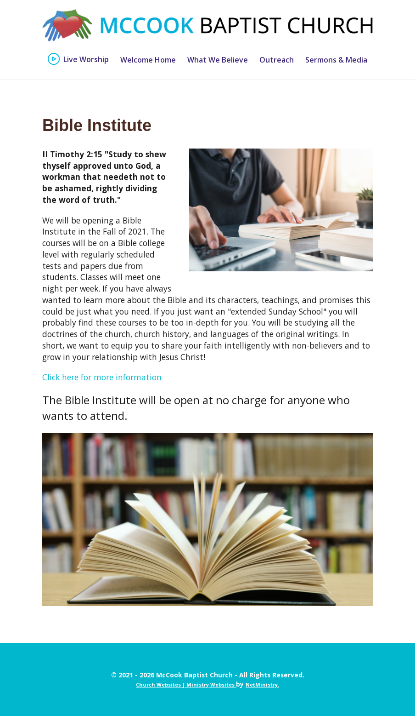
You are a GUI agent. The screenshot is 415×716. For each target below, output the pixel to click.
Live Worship (86, 60)
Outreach (276, 60)
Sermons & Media (336, 60)
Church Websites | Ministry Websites (186, 684)
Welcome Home (148, 60)
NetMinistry (262, 684)
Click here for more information (102, 377)
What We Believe (217, 60)
